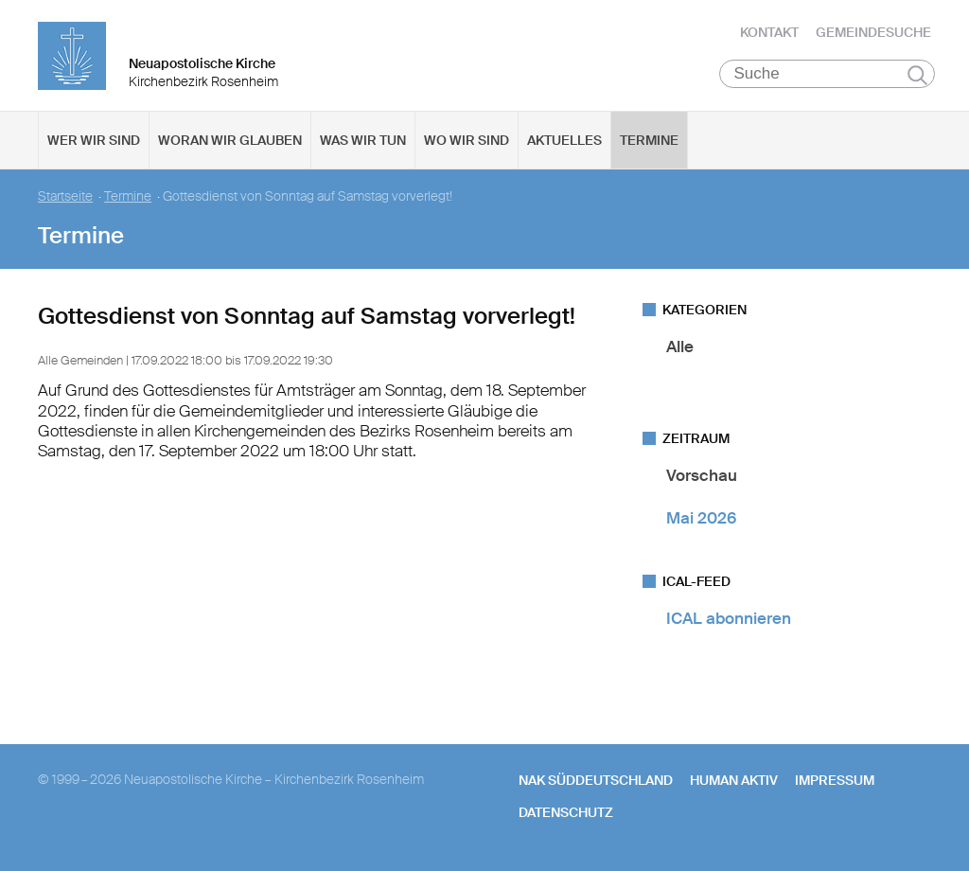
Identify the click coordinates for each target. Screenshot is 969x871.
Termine (649, 142)
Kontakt (769, 33)
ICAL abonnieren (728, 621)
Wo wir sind (466, 142)
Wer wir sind (93, 142)
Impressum (834, 782)
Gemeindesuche (873, 33)
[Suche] (827, 76)
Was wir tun (363, 142)
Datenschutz (566, 815)
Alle (680, 349)
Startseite (65, 199)
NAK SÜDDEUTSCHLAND (596, 782)
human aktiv (734, 782)
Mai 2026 (701, 520)
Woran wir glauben (230, 142)
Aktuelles (564, 142)
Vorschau (701, 478)
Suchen (917, 77)
